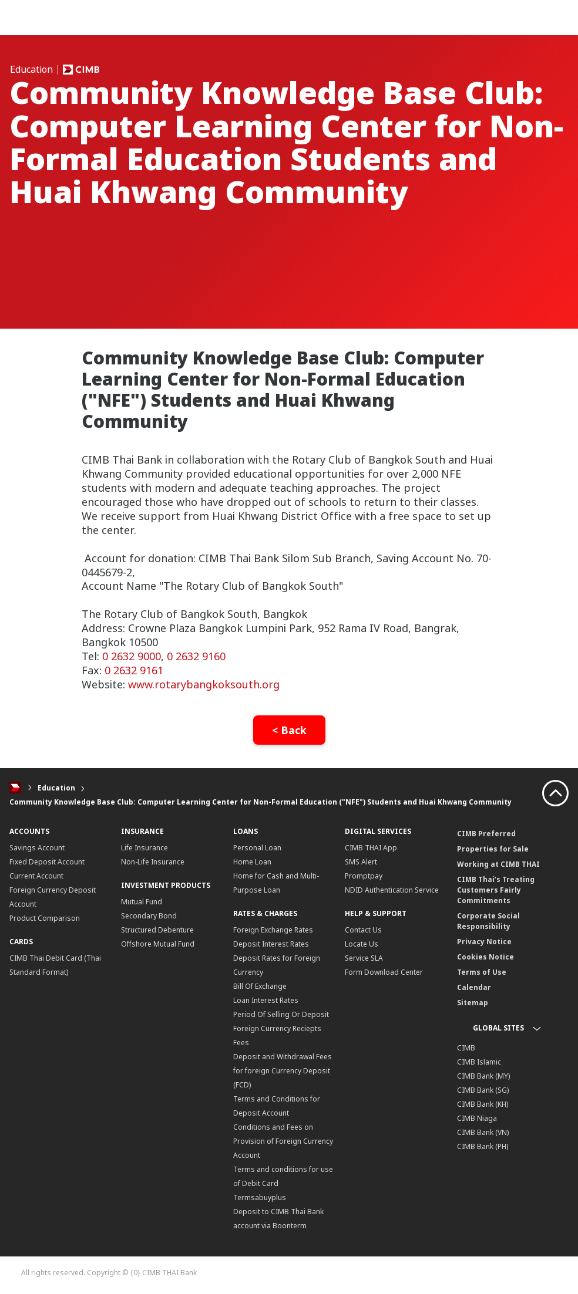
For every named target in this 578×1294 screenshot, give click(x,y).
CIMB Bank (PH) (482, 1146)
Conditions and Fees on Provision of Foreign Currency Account (283, 1141)
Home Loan (252, 862)
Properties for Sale (493, 849)
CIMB (466, 1048)
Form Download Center (384, 972)
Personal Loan (257, 848)
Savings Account (37, 848)
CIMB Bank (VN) (483, 1132)
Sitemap (472, 1003)
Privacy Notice (484, 942)
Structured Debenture (157, 930)
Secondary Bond (149, 916)
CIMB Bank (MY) (483, 1076)
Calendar (474, 987)
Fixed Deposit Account (47, 862)
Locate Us (361, 944)
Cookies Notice (485, 957)
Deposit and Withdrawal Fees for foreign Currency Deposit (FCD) (282, 1071)
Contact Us (363, 930)
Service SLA (364, 958)
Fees (241, 1043)
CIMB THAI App (371, 848)
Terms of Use (481, 972)
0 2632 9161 (135, 670)
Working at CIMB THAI (498, 864)
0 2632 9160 (196, 656)
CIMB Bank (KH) (482, 1104)
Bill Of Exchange (260, 986)
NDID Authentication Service (392, 890)
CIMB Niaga (477, 1118)
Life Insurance (144, 848)
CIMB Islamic (479, 1062)
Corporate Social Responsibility (488, 921)
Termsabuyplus (259, 1197)
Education (56, 788)
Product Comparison (44, 918)
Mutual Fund (141, 902)
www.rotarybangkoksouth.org (204, 684)
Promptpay (363, 876)
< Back (289, 730)
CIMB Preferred (486, 834)
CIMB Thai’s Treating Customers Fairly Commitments (496, 890)
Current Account (36, 876)
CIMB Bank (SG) (483, 1090)
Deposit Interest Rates (271, 944)
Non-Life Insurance (152, 862)
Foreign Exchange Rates (273, 930)
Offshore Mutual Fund (157, 944)
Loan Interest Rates (265, 1000)
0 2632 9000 (131, 656)
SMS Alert (361, 862)
